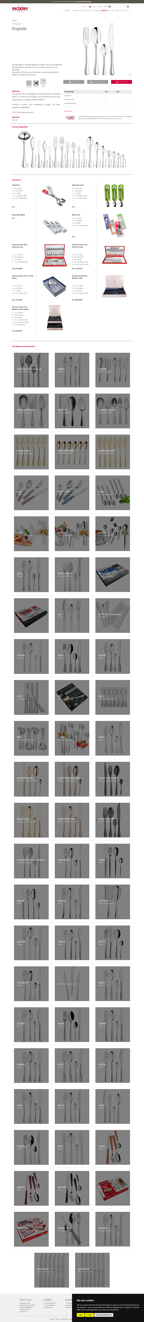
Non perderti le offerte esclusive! (72, 2)
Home (84, 6)
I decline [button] (89, 1315)
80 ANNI (75, 11)
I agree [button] (80, 1315)
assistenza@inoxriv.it (71, 1305)
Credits (52, 1319)
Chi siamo (66, 11)
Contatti (125, 11)
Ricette (118, 11)
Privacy (57, 1319)
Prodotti (104, 11)
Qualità (88, 11)
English (100, 6)
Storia (81, 11)
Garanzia (68, 1307)
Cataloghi (95, 11)
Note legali (64, 1319)
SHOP (94, 6)
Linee (112, 11)
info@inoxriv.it (48, 1307)
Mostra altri (68, 111)
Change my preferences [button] (104, 1315)
